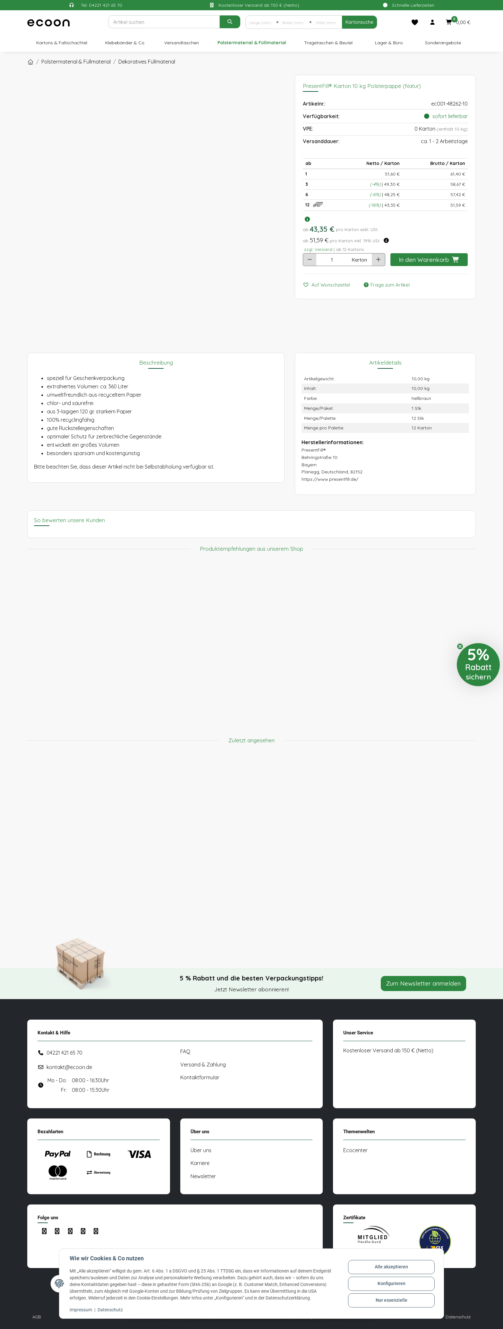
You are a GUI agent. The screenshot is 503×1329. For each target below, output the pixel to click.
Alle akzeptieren (391, 1267)
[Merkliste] (415, 22)
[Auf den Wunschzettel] (329, 285)
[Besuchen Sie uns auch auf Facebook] (44, 1232)
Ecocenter (355, 1150)
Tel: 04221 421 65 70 (101, 5)
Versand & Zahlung (203, 1064)
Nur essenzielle (391, 1300)
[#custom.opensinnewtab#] (374, 1242)
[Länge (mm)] (261, 22)
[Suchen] (163, 21)
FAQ (185, 1051)
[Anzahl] (332, 260)
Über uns (201, 1150)
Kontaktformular (199, 1077)
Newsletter (203, 1176)
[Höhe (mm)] (326, 22)
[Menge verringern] (309, 260)
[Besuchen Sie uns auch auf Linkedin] (83, 1232)
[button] (432, 22)
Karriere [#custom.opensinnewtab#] (200, 1163)
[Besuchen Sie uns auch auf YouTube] (70, 1232)
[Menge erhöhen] (378, 260)
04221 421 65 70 (64, 1052)
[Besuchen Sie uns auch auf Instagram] (57, 1232)
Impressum (81, 1309)
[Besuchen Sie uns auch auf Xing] (96, 1232)
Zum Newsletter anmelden (423, 983)
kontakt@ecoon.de (69, 1067)
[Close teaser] (460, 646)
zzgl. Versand (318, 249)
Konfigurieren (391, 1283)
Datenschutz (110, 1309)
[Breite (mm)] (293, 22)
